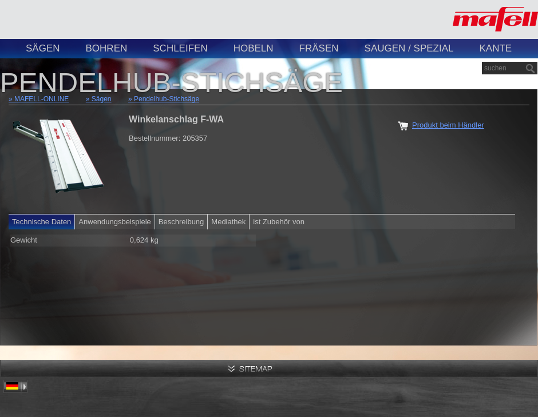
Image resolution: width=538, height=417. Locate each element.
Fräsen (319, 48)
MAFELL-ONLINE (41, 99)
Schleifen (180, 48)
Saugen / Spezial (409, 48)
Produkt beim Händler (448, 125)
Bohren (107, 48)
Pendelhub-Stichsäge (166, 99)
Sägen (43, 48)
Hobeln (254, 48)
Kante (495, 48)
